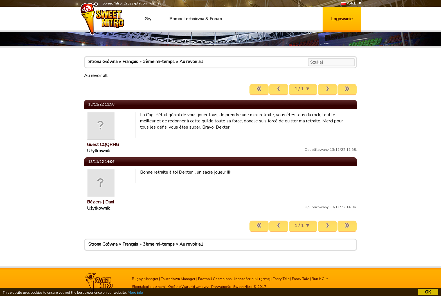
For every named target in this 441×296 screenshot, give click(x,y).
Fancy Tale (300, 278)
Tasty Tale (281, 278)
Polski (349, 3)
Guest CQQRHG (103, 145)
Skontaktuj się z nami (149, 286)
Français (130, 62)
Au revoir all (191, 62)
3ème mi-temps (159, 62)
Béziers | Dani (100, 202)
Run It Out (320, 278)
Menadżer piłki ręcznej (252, 278)
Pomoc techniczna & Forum (195, 19)
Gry (148, 19)
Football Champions (215, 278)
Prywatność (221, 286)
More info (135, 293)
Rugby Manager (145, 278)
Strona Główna (103, 62)
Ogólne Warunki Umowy (188, 286)
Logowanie (342, 19)
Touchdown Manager (178, 278)
